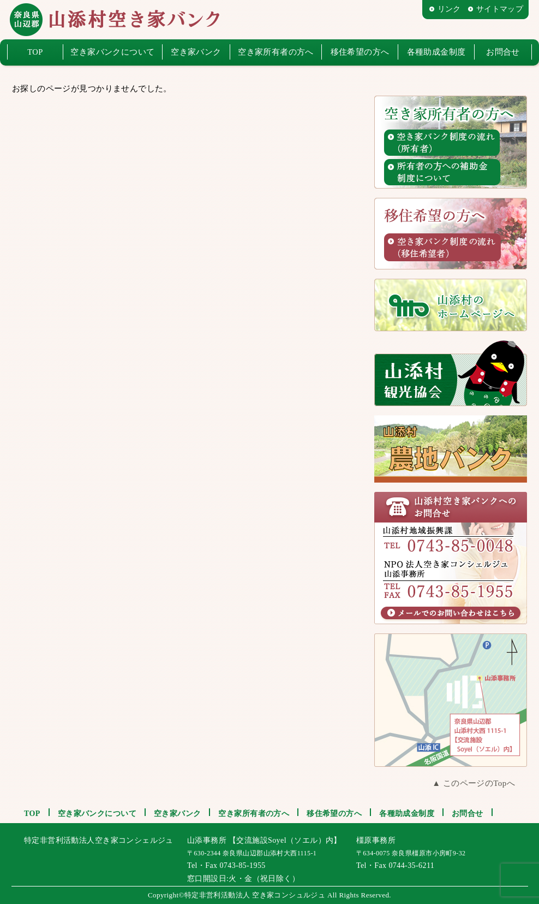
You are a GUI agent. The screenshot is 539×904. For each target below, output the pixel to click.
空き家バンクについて (112, 52)
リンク (449, 9)
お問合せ (503, 52)
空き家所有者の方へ (276, 52)
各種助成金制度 (436, 52)
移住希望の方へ (360, 52)
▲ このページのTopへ (473, 783)
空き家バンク (196, 52)
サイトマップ (500, 9)
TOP (35, 52)
